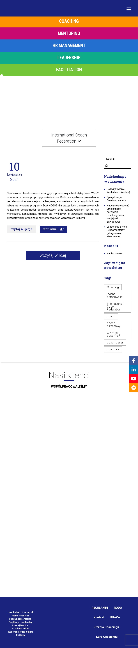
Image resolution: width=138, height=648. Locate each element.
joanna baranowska (115, 295)
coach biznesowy (113, 324)
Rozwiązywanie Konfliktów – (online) (118, 191)
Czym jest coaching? (113, 334)
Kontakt (99, 617)
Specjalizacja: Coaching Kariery (116, 199)
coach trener (115, 342)
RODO (118, 607)
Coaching (113, 287)
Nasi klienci (69, 381)
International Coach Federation (115, 306)
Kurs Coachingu (107, 636)
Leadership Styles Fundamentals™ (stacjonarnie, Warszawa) (117, 231)
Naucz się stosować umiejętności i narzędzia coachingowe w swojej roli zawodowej (118, 213)
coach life (113, 349)
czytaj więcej (22, 229)
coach (111, 316)
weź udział (53, 229)
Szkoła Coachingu (107, 627)
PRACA (115, 617)
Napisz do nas (115, 253)
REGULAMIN (100, 607)
